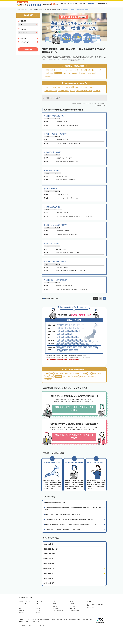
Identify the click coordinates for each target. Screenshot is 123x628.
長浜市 (56, 70)
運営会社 (21, 621)
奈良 (70, 337)
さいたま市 (64, 350)
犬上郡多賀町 (83, 73)
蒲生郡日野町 (66, 73)
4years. (72, 601)
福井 (78, 331)
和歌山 (78, 337)
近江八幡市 (83, 70)
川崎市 (71, 350)
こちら (80, 358)
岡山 (62, 340)
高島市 (51, 73)
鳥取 (70, 340)
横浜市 (58, 347)
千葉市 (76, 350)
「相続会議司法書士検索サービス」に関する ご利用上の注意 (62, 356)
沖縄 (87, 343)
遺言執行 (72, 90)
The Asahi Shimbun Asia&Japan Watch (95, 604)
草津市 (61, 70)
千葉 (71, 328)
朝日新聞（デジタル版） (25, 601)
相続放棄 (54, 87)
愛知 (58, 334)
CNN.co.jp (38, 604)
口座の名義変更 (68, 87)
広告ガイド (28, 621)
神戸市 (85, 347)
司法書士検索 (91, 4)
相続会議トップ (65, 4)
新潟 (58, 331)
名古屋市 (69, 347)
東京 (58, 328)
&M (19, 604)
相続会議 (72, 604)
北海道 (58, 325)
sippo (54, 601)
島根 (74, 340)
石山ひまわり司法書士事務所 (55, 261)
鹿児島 (82, 343)
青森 (63, 325)
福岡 (58, 343)
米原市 (46, 73)
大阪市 (63, 347)
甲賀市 (94, 70)
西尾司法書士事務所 (51, 170)
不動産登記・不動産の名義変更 (84, 90)
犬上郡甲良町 (48, 76)
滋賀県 (47, 118)
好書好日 (55, 606)
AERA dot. (38, 608)
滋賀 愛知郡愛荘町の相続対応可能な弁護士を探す (74, 409)
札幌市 (75, 347)
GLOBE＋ (55, 604)
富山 (70, 331)
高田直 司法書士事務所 (52, 152)
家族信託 (91, 87)
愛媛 (86, 340)
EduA (20, 606)
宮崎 (78, 343)
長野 (66, 331)
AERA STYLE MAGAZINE (59, 610)
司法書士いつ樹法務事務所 (54, 115)
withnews (21, 610)
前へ (95, 298)
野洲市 (77, 70)
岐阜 (66, 334)
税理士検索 (82, 4)
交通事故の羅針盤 (74, 610)
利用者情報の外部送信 (74, 619)
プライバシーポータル (87, 619)
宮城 (75, 325)
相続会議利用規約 (44, 619)
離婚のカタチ (22, 613)
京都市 (90, 347)
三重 (70, 334)
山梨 (62, 331)
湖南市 (89, 70)
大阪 (58, 337)
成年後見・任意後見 (63, 90)
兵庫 (62, 337)
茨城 (75, 328)
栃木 (79, 328)
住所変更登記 (97, 90)
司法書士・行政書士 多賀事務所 (56, 134)
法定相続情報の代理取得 (51, 90)
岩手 (67, 325)
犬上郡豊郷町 (91, 73)
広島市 (95, 347)
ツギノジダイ (73, 606)
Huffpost (38, 606)
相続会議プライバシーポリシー (59, 619)
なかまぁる (55, 608)
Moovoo (21, 608)
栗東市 (72, 70)
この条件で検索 (27, 49)
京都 (66, 337)
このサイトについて (24, 619)
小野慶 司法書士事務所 (52, 207)
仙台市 (58, 350)
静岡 (62, 334)
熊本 (70, 343)
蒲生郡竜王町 (75, 73)
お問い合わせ (35, 621)
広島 (58, 340)
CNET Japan (39, 601)
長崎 (66, 343)
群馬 (83, 328)
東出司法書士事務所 (51, 243)
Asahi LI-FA (73, 608)
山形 (79, 325)
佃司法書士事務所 (50, 188)
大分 (74, 343)
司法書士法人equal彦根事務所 (55, 225)
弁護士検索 (74, 4)
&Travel (26, 604)
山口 (66, 340)
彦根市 (51, 70)
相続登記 (60, 87)
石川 (74, 331)
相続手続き (47, 87)
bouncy (38, 610)
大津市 (46, 70)
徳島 (82, 340)
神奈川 (62, 328)
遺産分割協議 (83, 87)
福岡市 (80, 347)
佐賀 (62, 343)
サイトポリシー (35, 619)
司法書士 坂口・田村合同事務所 (56, 280)
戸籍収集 (76, 87)
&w (22, 604)
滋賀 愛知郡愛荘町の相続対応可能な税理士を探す (74, 436)
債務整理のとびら (40, 613)
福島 (83, 325)
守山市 (66, 70)
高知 (90, 340)
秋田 (71, 325)
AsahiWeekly (90, 607)
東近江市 (100, 70)
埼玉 (67, 328)
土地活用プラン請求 (102, 4)
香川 (78, 340)
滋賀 (74, 337)
